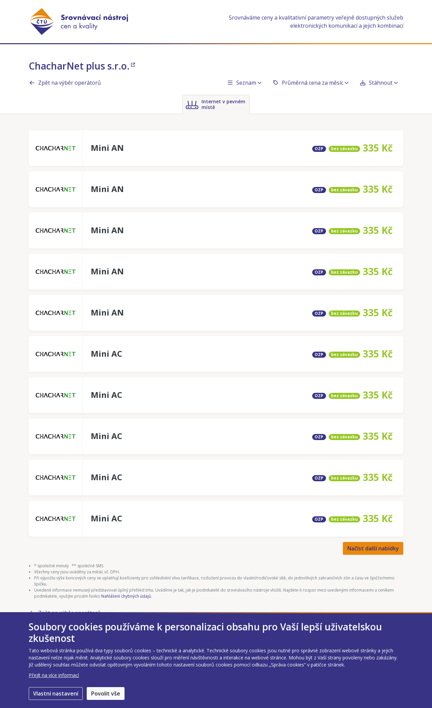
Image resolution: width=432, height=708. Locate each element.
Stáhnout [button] (378, 82)
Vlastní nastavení (55, 693)
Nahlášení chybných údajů (126, 596)
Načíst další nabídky (373, 548)
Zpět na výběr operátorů (65, 82)
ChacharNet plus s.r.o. (82, 65)
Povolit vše (105, 693)
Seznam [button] (244, 82)
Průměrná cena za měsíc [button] (310, 82)
